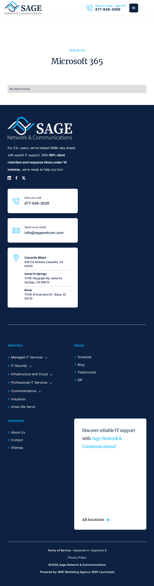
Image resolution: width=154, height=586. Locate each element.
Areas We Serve (23, 407)
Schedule (84, 357)
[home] (23, 8)
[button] (133, 8)
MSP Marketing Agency (74, 572)
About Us (18, 432)
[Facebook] (16, 178)
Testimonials (87, 372)
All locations (93, 520)
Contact (17, 440)
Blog (81, 365)
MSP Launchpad (103, 572)
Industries (18, 399)
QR (80, 380)
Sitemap (17, 448)
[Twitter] (23, 178)
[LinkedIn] (9, 178)
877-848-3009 (107, 9)
